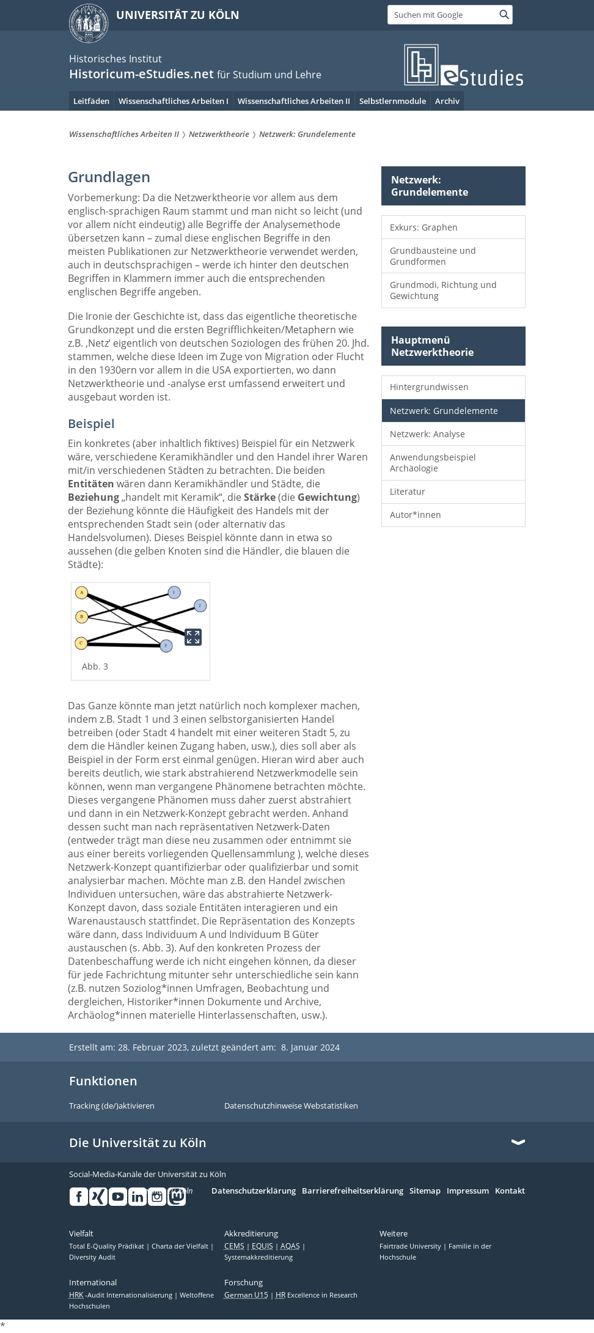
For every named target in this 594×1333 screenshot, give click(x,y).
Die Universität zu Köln (138, 1142)
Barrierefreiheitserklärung (352, 1191)
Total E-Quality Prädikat (107, 1246)
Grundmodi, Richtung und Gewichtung (443, 290)
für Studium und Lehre (269, 74)
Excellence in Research (317, 1295)
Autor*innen (415, 514)
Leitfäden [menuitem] (91, 100)
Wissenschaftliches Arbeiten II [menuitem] (294, 100)
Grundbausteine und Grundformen (433, 256)
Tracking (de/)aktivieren (112, 1106)
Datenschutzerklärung (253, 1191)
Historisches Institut (115, 58)
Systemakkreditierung (258, 1257)
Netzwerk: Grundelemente (444, 410)
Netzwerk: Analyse (427, 434)
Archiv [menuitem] (447, 100)
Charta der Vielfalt (181, 1246)
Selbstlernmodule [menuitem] (392, 100)
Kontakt (510, 1191)
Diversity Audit (92, 1257)
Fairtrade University (411, 1246)
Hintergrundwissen (429, 387)
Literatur (407, 491)
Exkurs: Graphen (424, 227)
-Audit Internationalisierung (121, 1295)
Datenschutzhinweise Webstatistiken (291, 1106)
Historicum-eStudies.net (141, 73)
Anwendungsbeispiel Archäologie (433, 462)
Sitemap (425, 1191)
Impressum (468, 1191)
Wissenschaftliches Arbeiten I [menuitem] (174, 100)
